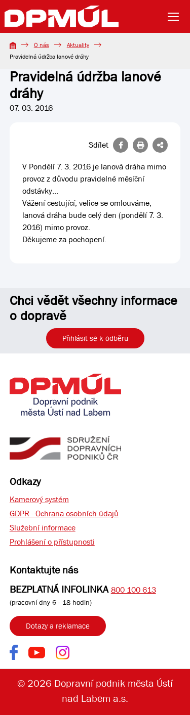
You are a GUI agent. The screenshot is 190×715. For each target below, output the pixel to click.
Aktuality (78, 45)
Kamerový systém (39, 499)
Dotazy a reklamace (58, 626)
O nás (41, 45)
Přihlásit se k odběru (95, 338)
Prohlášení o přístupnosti (52, 542)
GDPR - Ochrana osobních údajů (64, 513)
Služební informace (42, 527)
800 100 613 (133, 590)
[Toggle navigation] (176, 17)
